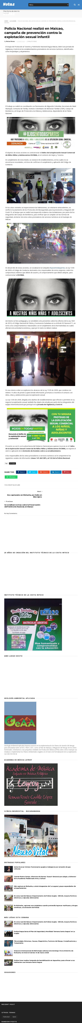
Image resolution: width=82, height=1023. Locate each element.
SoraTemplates (13, 1020)
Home (6, 21)
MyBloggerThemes (34, 1020)
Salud (14, 1007)
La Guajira (13, 21)
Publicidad (6, 1007)
